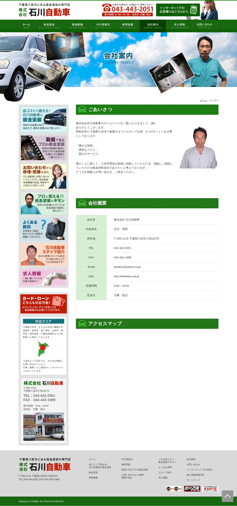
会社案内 (191, 459)
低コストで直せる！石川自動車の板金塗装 (100, 466)
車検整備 (93, 477)
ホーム (203, 100)
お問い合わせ (193, 464)
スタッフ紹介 (165, 472)
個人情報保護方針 (195, 475)
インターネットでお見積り (200, 469)
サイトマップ (193, 480)
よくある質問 (165, 467)
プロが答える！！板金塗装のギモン (167, 460)
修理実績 (125, 464)
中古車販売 (127, 459)
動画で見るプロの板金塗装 (134, 469)
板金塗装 (93, 472)
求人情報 (162, 477)
